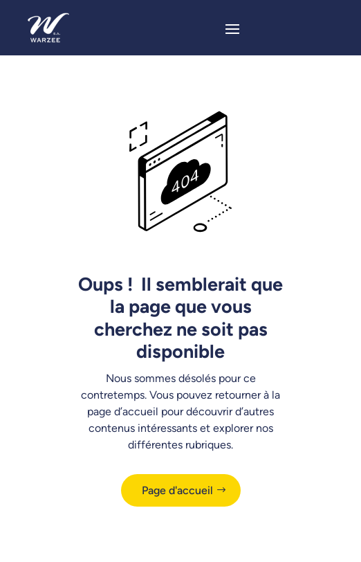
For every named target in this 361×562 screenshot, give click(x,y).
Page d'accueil (177, 490)
